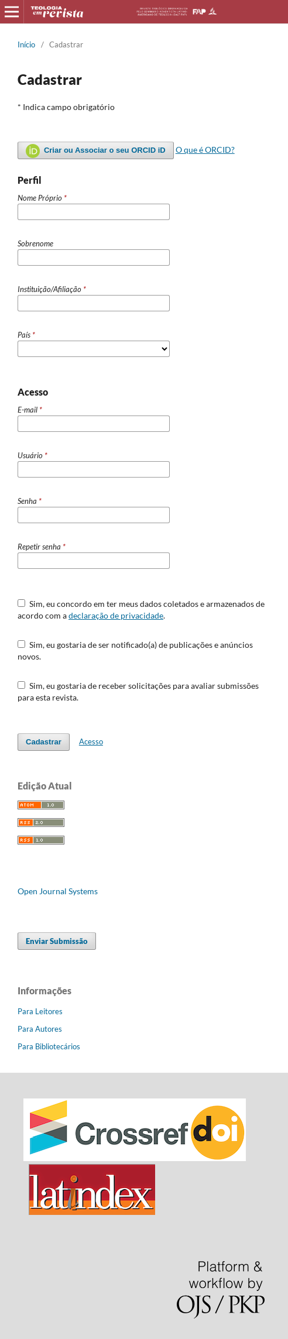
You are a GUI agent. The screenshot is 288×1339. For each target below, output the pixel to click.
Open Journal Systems (58, 891)
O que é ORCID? (205, 149)
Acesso (91, 741)
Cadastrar (43, 741)
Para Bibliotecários (49, 1046)
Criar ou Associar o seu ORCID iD (96, 151)
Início (26, 44)
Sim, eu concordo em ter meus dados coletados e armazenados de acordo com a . (141, 609)
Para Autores (40, 1029)
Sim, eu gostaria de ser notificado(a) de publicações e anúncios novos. (135, 650)
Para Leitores (40, 1011)
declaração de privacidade (115, 615)
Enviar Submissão (57, 941)
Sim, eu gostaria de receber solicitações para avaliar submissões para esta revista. (138, 691)
